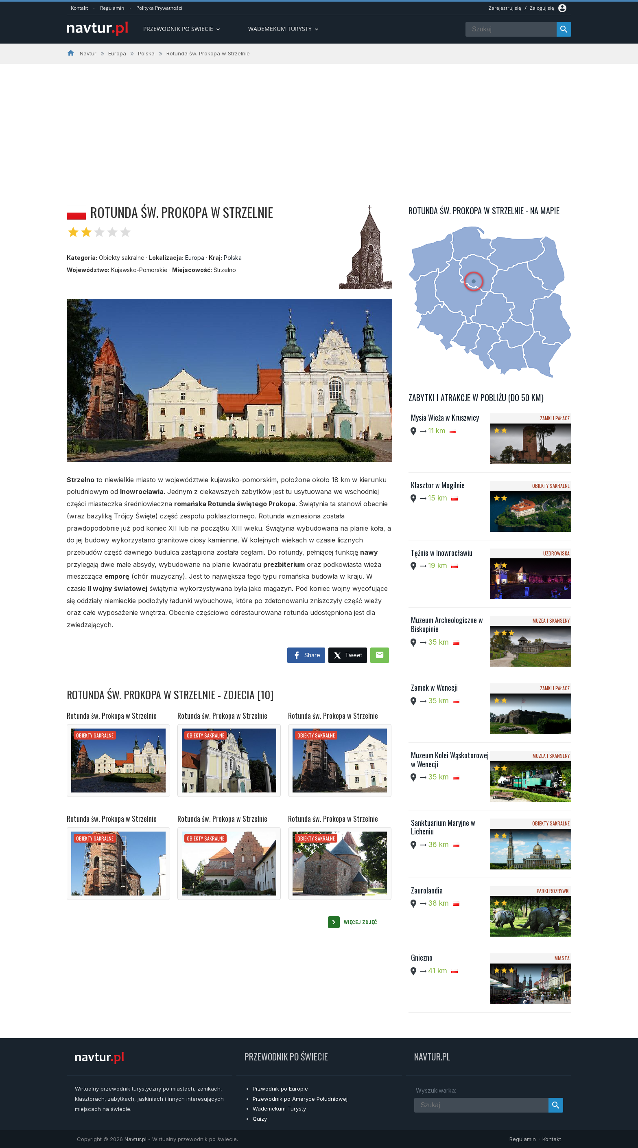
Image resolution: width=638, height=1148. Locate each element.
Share (306, 655)
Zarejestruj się (505, 7)
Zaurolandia (427, 890)
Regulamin (112, 7)
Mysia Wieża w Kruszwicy (445, 417)
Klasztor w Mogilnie (438, 485)
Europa (194, 257)
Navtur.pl (135, 1139)
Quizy (260, 1118)
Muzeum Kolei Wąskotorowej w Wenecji (450, 759)
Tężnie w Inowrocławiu (441, 552)
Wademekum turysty (284, 29)
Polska (233, 257)
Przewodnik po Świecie (182, 29)
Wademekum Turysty (279, 1108)
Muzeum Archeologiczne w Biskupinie (447, 624)
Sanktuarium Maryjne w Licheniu (443, 827)
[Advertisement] (319, 125)
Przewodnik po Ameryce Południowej (300, 1098)
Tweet (347, 656)
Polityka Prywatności (159, 7)
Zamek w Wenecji (434, 687)
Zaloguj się (542, 7)
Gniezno (422, 957)
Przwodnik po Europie (280, 1088)
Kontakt (79, 7)
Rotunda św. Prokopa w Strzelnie (112, 715)
